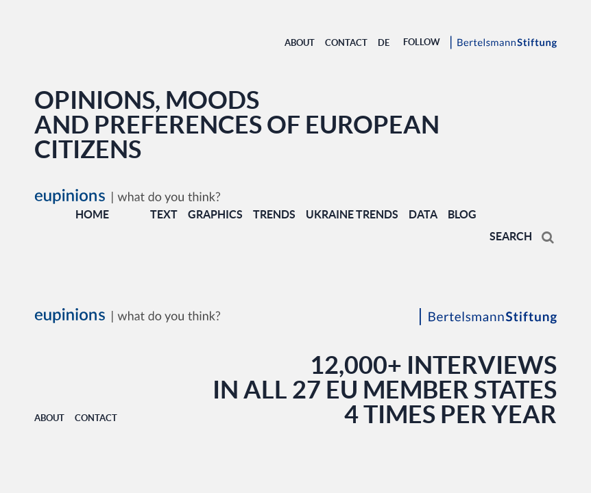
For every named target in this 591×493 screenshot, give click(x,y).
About (300, 43)
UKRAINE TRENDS (352, 214)
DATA (423, 214)
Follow (421, 42)
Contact (346, 43)
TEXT (164, 214)
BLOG (462, 214)
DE (383, 43)
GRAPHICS (215, 214)
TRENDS (274, 214)
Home (92, 214)
